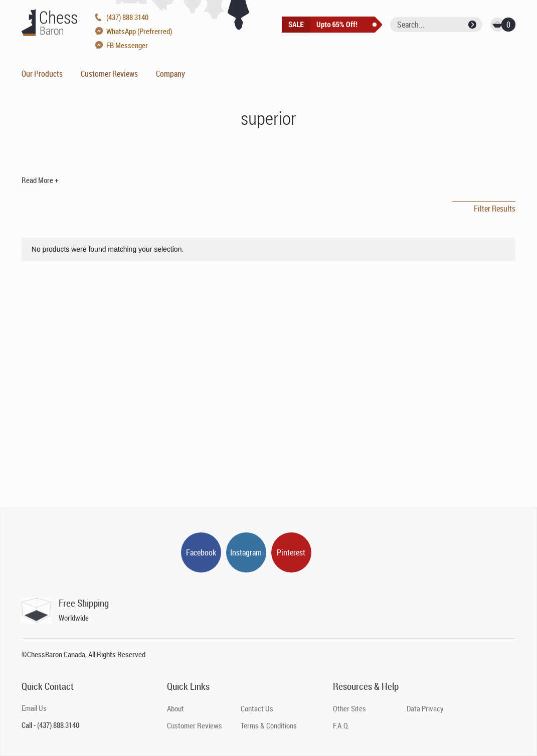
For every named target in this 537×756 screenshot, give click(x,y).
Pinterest (291, 552)
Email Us (34, 708)
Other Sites (349, 708)
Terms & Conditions (269, 725)
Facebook (201, 552)
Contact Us (257, 708)
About (175, 708)
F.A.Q (340, 725)
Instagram (246, 552)
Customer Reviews (109, 73)
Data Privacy (425, 708)
